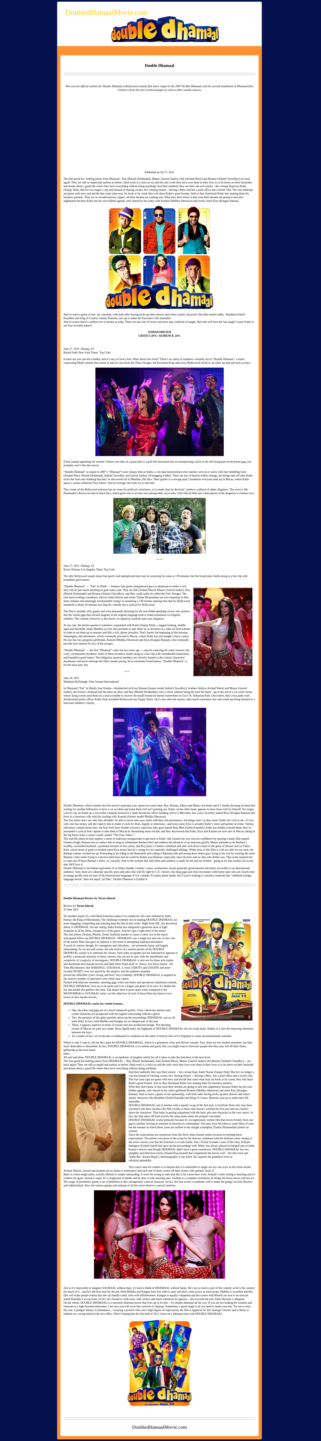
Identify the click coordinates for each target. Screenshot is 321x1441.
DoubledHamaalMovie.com (107, 12)
